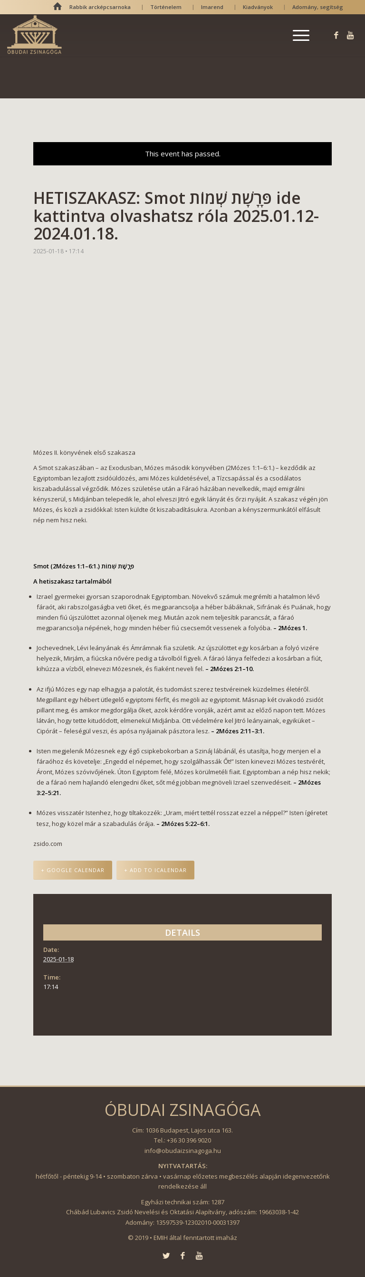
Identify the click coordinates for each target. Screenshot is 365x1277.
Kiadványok (258, 6)
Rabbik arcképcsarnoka (100, 6)
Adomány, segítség (317, 6)
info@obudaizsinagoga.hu (182, 1150)
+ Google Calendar (73, 870)
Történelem (166, 6)
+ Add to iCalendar (155, 870)
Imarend (212, 6)
